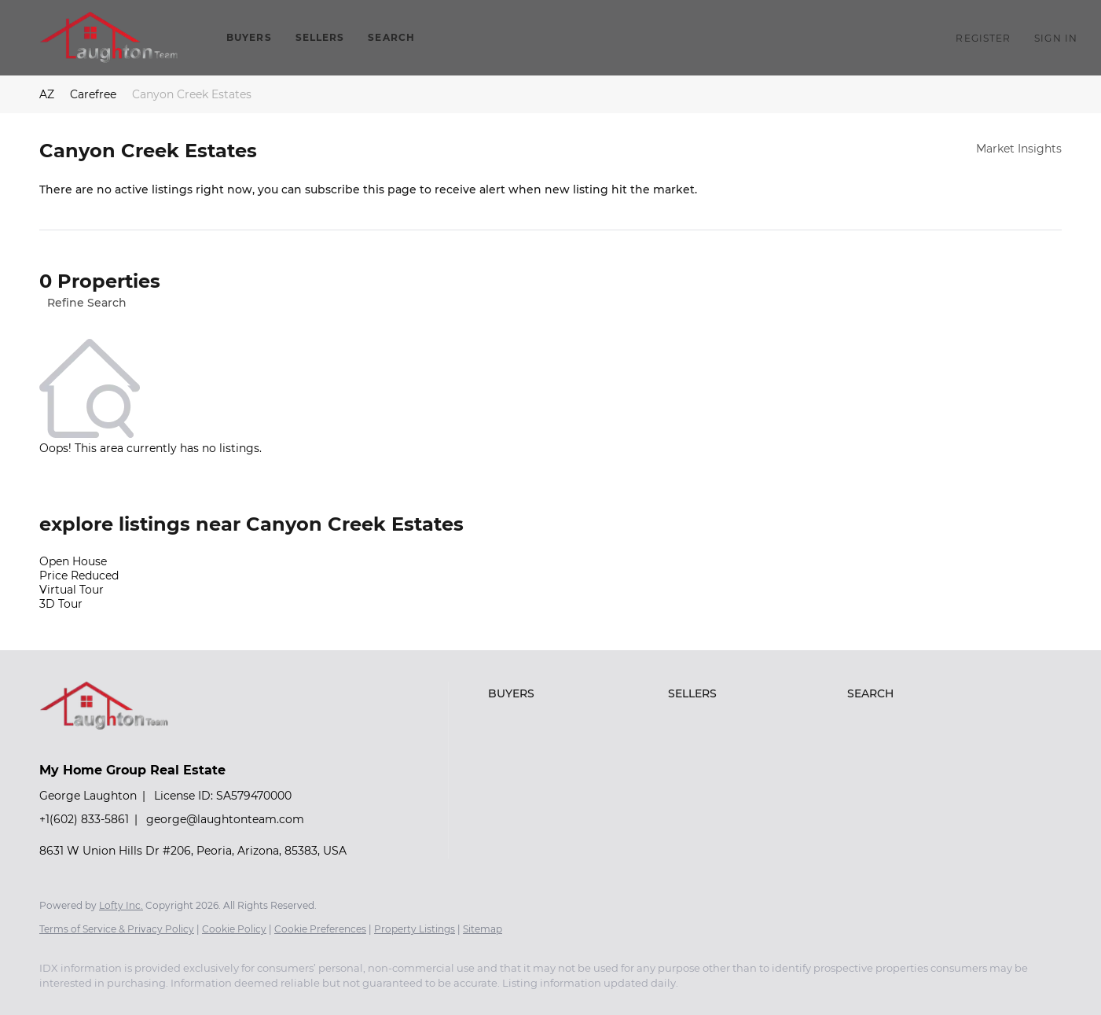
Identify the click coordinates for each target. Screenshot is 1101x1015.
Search (391, 37)
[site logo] (116, 742)
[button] (109, 38)
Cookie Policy (234, 929)
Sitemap (482, 929)
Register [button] (983, 38)
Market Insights (1019, 149)
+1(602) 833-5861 (84, 819)
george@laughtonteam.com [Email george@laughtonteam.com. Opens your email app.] (225, 819)
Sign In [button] (1055, 38)
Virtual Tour (71, 590)
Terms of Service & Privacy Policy (116, 929)
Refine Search (87, 303)
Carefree (93, 94)
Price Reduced (79, 575)
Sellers (320, 37)
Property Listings (414, 929)
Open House (73, 561)
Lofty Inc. (121, 905)
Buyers (249, 37)
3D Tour (61, 604)
